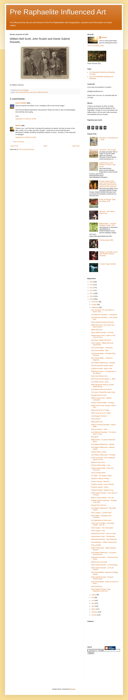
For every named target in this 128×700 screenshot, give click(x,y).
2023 (91, 282)
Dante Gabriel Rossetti (22, 92)
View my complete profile (95, 45)
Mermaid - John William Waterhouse (107, 212)
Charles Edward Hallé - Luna (100, 465)
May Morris (94, 437)
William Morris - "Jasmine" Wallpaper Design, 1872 (107, 224)
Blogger (72, 689)
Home (45, 146)
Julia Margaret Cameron (99, 416)
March (93, 609)
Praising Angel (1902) (106, 240)
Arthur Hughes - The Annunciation (102, 528)
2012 (91, 290)
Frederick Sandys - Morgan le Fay (102, 490)
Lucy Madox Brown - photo (100, 382)
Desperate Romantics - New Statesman (104, 539)
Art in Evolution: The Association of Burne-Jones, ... (102, 311)
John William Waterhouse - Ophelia (102, 444)
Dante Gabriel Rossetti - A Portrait (102, 332)
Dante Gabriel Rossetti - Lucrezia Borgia (104, 565)
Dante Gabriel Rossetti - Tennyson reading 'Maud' (102, 578)
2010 (91, 296)
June (93, 600)
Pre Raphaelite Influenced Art (58, 12)
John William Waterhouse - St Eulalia (103, 455)
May (93, 603)
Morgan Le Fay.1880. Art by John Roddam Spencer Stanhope (108, 253)
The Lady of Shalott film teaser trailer (103, 392)
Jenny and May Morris (98, 473)
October (94, 304)
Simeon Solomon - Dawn (99, 429)
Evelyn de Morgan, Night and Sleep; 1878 (107, 200)
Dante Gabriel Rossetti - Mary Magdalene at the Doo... (101, 590)
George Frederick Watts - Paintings (102, 403)
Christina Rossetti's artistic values (102, 365)
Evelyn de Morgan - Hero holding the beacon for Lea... (103, 458)
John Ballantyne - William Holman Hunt (104, 542)
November (95, 302)
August (93, 595)
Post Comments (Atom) (26, 149)
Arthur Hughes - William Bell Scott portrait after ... (102, 344)
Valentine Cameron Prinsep (100, 478)
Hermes (18, 125)
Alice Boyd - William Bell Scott (101, 340)
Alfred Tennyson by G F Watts (101, 413)
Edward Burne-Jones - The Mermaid (103, 536)
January (94, 615)
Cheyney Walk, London (98, 452)
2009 (91, 299)
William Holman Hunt (98, 462)
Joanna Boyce (95, 419)
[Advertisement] (98, 667)
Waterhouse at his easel (99, 562)
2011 (91, 293)
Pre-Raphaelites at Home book (101, 520)
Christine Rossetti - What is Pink (101, 368)
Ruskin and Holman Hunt (99, 376)
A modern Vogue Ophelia (107, 264)
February (94, 612)
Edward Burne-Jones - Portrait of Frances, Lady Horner (107, 164)
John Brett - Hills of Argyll (107, 150)
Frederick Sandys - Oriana (99, 487)
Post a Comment (18, 142)
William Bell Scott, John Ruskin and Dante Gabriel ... (102, 326)
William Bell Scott (43, 92)
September (95, 307)
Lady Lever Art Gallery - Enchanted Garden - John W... (102, 524)
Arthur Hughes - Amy (98, 531)
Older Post (75, 146)
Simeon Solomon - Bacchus (100, 481)
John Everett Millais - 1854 (99, 350)
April (93, 606)
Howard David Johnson (98, 505)
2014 (91, 285)
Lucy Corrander (20, 103)
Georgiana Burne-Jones (99, 395)
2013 (91, 288)
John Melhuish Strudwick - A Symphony (104, 315)
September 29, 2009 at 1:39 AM (25, 119)
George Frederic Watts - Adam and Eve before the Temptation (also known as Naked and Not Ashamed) (108, 183)
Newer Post (14, 146)
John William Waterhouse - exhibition (103, 363)
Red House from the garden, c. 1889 (103, 379)
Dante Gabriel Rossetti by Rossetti (102, 322)
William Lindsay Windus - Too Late (102, 498)
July (93, 597)
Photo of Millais (96, 545)
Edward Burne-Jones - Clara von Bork (103, 533)
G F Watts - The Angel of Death (101, 476)
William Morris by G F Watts (100, 410)
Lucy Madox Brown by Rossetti (101, 389)
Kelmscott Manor (96, 586)
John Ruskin (33, 92)
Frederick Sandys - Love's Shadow (102, 484)
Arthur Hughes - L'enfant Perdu (101, 513)
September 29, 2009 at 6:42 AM (25, 137)
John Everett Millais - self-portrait (102, 348)
